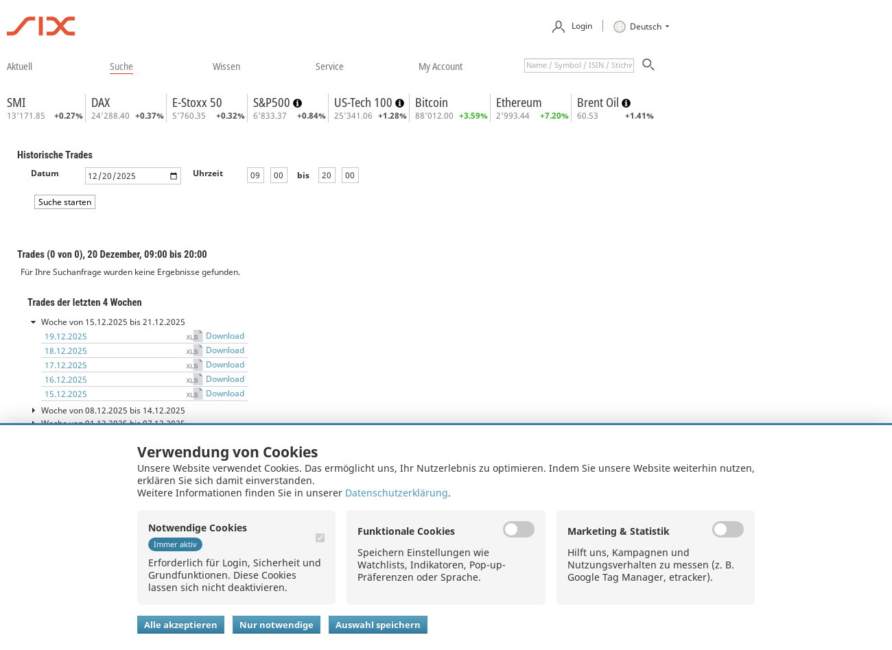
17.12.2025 (66, 365)
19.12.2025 (66, 336)
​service (330, 66)
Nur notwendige (276, 624)
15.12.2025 (66, 394)
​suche (121, 66)
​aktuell (19, 66)
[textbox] (579, 65)
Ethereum (519, 102)
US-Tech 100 (364, 102)
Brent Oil (599, 102)
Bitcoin (431, 102)
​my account (440, 66)
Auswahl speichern (378, 624)
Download (225, 335)
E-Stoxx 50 (197, 102)
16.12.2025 (66, 379)
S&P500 (273, 102)
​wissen (226, 66)
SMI (16, 102)
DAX (100, 102)
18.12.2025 (66, 351)
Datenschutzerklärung (396, 492)
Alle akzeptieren (181, 624)
